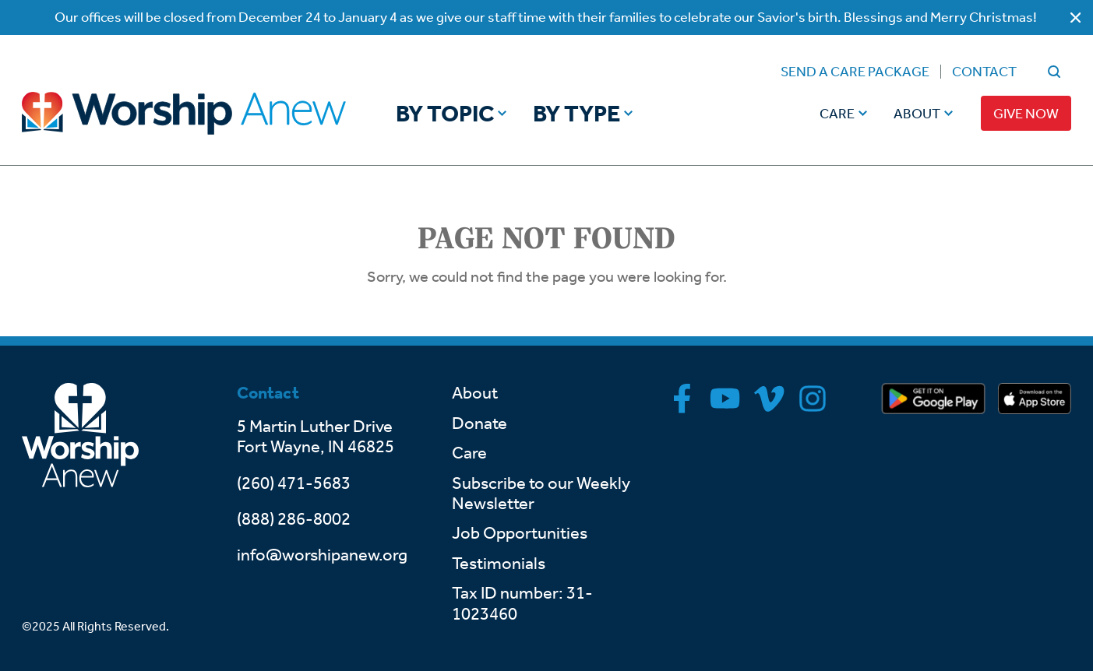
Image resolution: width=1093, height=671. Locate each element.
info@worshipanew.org (322, 555)
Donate (479, 423)
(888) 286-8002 (294, 519)
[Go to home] (184, 113)
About (917, 114)
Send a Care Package (855, 71)
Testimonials (498, 563)
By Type (576, 113)
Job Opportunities (519, 533)
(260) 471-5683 (294, 483)
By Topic (445, 113)
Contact (984, 71)
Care (837, 114)
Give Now (1026, 114)
